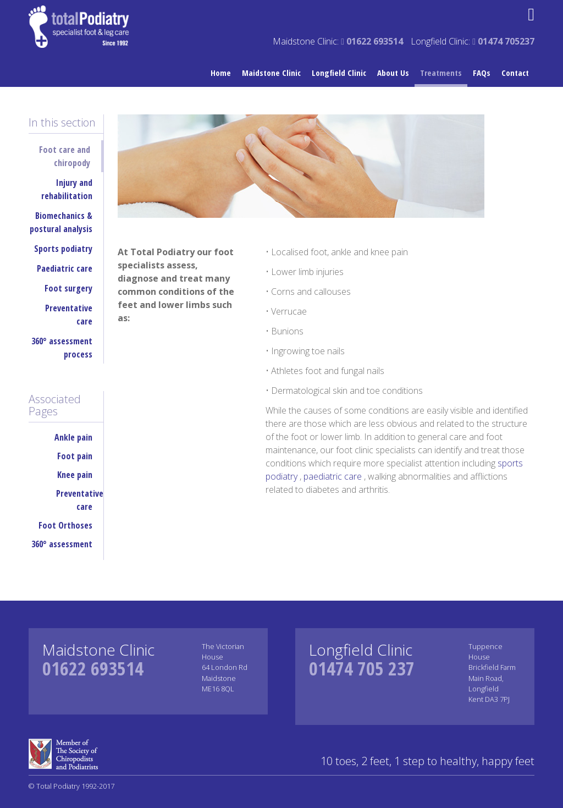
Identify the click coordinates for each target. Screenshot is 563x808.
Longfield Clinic (339, 72)
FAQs (481, 72)
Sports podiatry (63, 249)
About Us (393, 72)
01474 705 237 (362, 668)
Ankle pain (73, 437)
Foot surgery (68, 288)
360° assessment (61, 544)
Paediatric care (64, 268)
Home (221, 72)
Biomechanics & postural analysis (61, 222)
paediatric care (333, 476)
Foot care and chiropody (64, 156)
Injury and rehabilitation (66, 189)
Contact (515, 72)
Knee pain (74, 475)
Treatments (441, 72)
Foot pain (74, 456)
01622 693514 (92, 668)
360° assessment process (61, 347)
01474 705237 (503, 41)
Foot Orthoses (65, 525)
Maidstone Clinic (271, 72)
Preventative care (68, 314)
